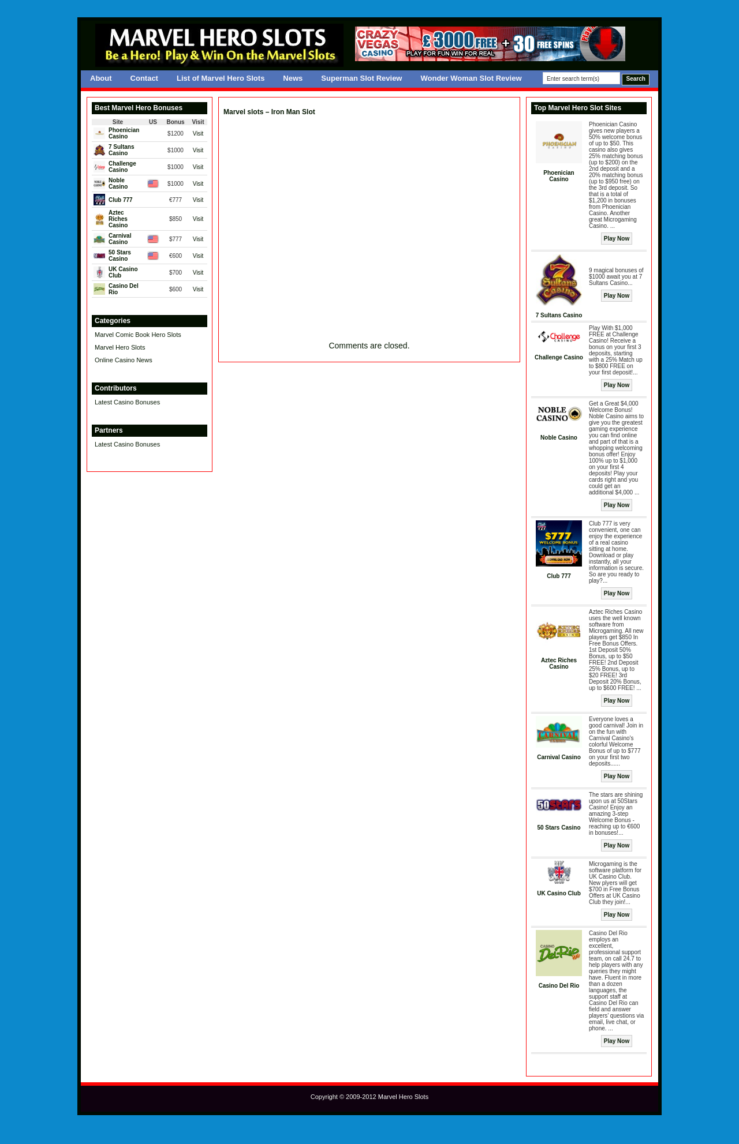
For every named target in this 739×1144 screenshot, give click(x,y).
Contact (144, 78)
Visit (198, 133)
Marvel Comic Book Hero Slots (138, 334)
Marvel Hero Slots (120, 347)
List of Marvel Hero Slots (220, 78)
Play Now (616, 238)
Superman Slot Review (361, 78)
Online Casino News (123, 360)
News (293, 78)
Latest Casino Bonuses (127, 402)
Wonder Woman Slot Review (470, 78)
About (101, 78)
